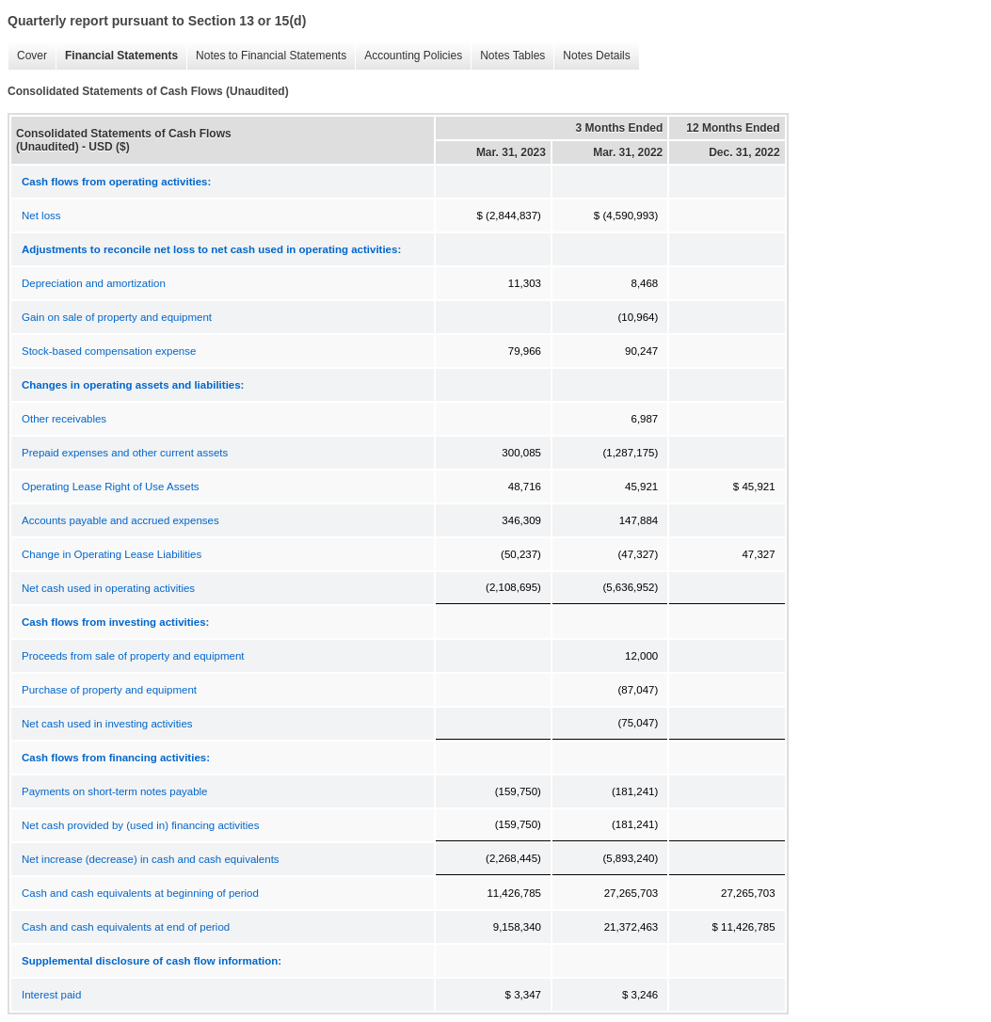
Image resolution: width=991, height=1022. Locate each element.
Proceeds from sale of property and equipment (133, 656)
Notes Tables (508, 56)
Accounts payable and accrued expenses (120, 520)
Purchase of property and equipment (109, 689)
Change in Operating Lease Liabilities (111, 554)
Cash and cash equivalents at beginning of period (140, 893)
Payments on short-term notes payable (115, 791)
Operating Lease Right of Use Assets (111, 486)
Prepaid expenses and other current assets (125, 452)
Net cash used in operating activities (108, 588)
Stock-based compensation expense (109, 351)
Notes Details (591, 56)
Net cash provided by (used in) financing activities (141, 825)
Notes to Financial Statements (266, 56)
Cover (27, 56)
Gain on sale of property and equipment (117, 317)
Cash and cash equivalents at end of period (126, 927)
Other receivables (64, 418)
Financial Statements (117, 56)
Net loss (41, 215)
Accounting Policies (408, 56)
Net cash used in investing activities (107, 723)
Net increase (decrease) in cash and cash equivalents (151, 859)
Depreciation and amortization (94, 283)
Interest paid (51, 994)
